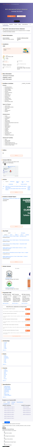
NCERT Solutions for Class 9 (9, 412)
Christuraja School (8, 278)
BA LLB (5, 374)
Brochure (21, 16)
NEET (5, 355)
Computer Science (7, 388)
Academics (11, 24)
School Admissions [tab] (20, 402)
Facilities (15, 24)
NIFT (5, 361)
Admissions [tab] (12, 181)
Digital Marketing (7, 386)
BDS (5, 372)
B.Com (5, 378)
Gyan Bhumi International (9, 287)
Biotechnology (6, 394)
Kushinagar (14, 11)
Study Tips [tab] (23, 182)
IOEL (5, 344)
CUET (5, 362)
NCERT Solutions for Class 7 (9, 416)
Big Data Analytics (7, 387)
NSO (5, 347)
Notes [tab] (11, 234)
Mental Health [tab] (17, 182)
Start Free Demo (6, 303)
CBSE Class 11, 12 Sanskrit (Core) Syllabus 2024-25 (12, 198)
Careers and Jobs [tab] (24, 184)
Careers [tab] (12, 403)
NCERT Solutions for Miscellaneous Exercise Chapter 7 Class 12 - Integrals (15, 252)
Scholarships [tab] (11, 184)
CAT (5, 360)
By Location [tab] (17, 268)
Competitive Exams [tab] (6, 403)
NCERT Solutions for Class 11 (9, 408)
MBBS (5, 369)
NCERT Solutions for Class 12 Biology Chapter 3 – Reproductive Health (15, 243)
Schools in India (8, 4)
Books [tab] (22, 234)
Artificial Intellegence (7, 395)
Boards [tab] (7, 181)
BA (4, 377)
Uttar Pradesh (19, 11)
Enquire (11, 16)
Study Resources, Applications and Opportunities (16, 306)
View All (16, 155)
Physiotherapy (6, 391)
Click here (5, 162)
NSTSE (5, 342)
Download (5, 200)
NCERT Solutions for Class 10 (9, 410)
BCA (5, 375)
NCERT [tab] (4, 402)
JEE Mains (6, 356)
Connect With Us (25, 24)
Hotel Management (7, 389)
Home (4, 4)
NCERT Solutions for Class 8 (9, 414)
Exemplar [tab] (27, 234)
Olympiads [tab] (13, 402)
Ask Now (7, 422)
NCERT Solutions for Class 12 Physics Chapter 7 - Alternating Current (14, 236)
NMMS (5, 348)
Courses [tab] (27, 181)
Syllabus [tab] (16, 234)
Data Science (6, 390)
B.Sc (5, 376)
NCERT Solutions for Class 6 (9, 418)
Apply (28, 309)
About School (5, 24)
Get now (28, 313)
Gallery (19, 24)
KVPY (5, 343)
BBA (5, 373)
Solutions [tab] (5, 234)
